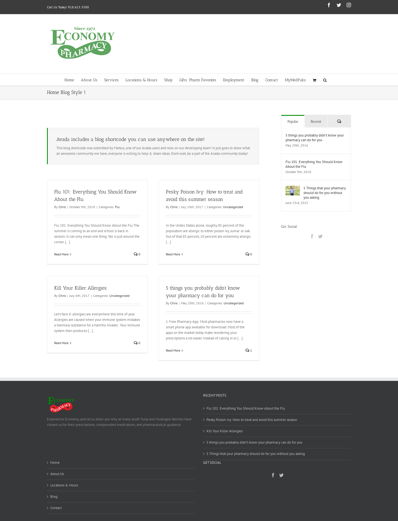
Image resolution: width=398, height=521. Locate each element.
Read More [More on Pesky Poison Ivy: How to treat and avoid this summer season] (173, 254)
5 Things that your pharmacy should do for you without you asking (324, 193)
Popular (292, 121)
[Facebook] (312, 236)
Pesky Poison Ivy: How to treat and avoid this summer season (251, 419)
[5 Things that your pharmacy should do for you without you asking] (293, 188)
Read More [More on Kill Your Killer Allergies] (61, 343)
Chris (62, 207)
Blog (53, 496)
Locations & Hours (64, 485)
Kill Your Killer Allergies (80, 288)
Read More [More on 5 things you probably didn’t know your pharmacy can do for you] (173, 350)
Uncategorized (233, 207)
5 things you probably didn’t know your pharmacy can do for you (315, 137)
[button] (325, 80)
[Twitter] (320, 236)
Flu (117, 207)
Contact (56, 508)
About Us (57, 474)
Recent (316, 121)
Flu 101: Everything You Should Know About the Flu (314, 164)
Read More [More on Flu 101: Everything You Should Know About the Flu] (61, 254)
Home (55, 462)
